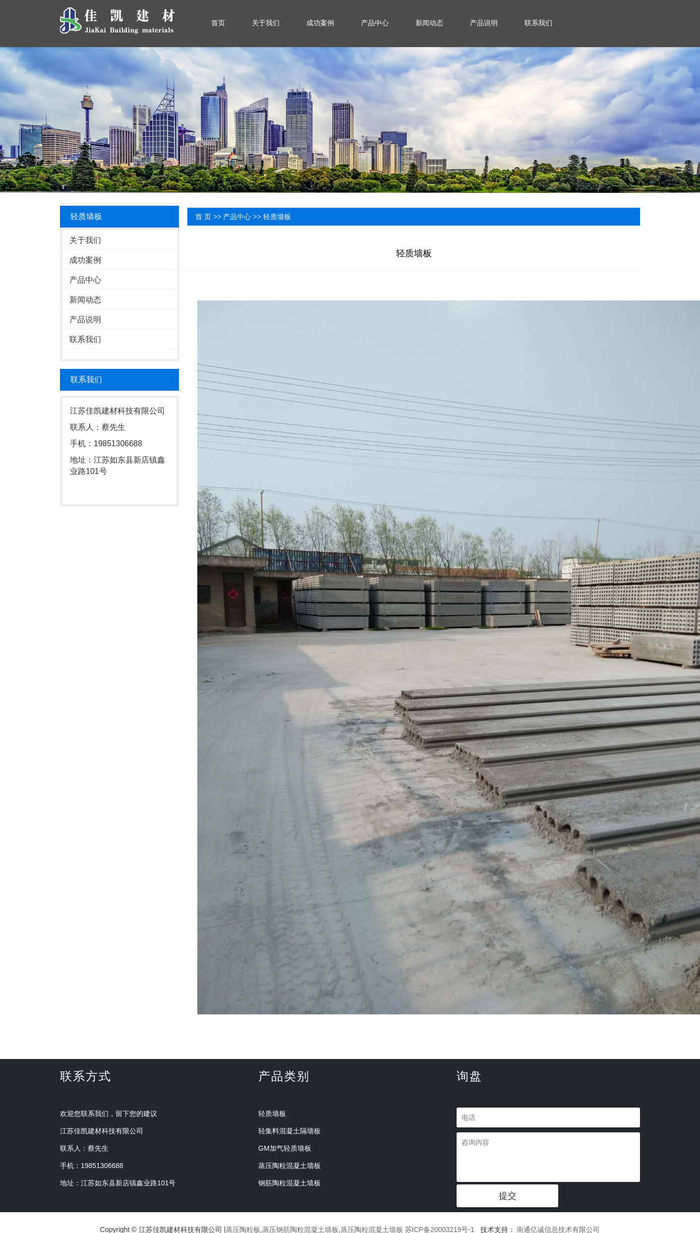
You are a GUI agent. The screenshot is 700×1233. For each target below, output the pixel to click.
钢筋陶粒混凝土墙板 (289, 1183)
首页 (218, 23)
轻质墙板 (277, 217)
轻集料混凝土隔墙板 (289, 1131)
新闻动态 (429, 23)
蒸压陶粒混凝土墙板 (289, 1166)
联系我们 (538, 23)
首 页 (203, 217)
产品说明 (484, 23)
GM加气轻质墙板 (284, 1148)
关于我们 (266, 23)
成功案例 (320, 23)
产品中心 (375, 23)
